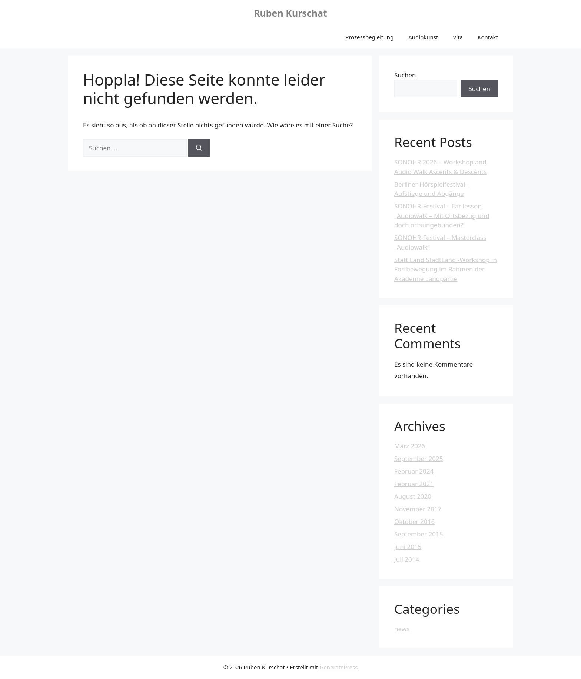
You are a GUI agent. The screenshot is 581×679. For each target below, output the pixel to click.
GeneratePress (338, 667)
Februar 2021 (414, 483)
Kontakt (488, 37)
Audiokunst (423, 37)
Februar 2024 (414, 471)
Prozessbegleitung (369, 37)
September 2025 (418, 458)
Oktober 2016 (414, 521)
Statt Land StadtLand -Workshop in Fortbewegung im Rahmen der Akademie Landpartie (445, 269)
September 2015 (418, 534)
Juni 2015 (407, 546)
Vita (458, 37)
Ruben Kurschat (290, 13)
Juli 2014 (406, 559)
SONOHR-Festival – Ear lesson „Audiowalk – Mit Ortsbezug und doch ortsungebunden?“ (441, 215)
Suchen (405, 75)
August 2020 (412, 496)
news (401, 629)
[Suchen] (199, 148)
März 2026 (409, 446)
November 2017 (417, 509)
